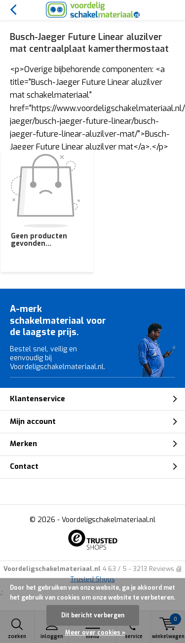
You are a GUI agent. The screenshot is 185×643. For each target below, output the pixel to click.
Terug (13, 10)
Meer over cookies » (95, 633)
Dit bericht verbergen (92, 615)
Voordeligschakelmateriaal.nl (108, 520)
